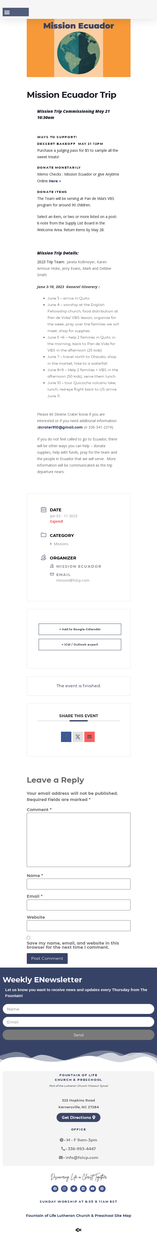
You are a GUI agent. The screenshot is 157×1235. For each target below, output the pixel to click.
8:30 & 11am (97, 1201)
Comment (39, 810)
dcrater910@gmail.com (60, 427)
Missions (59, 543)
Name (35, 876)
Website (36, 917)
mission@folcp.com (72, 580)
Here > (55, 181)
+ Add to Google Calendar (80, 629)
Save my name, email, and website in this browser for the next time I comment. (73, 945)
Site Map (122, 1215)
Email (35, 896)
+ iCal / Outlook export (80, 644)
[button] (7, 12)
